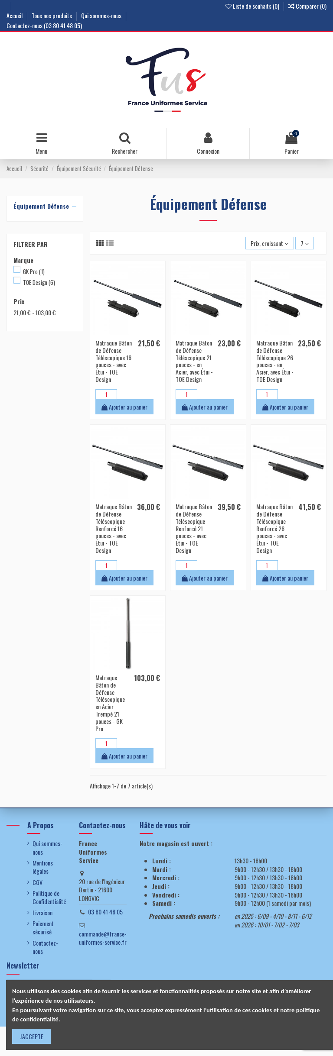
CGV (37, 882)
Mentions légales (43, 867)
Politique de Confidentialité (49, 897)
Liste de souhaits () (253, 5)
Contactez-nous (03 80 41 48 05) (44, 25)
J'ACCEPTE (31, 1036)
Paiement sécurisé (43, 927)
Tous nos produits (52, 15)
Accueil (15, 15)
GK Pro (34, 271)
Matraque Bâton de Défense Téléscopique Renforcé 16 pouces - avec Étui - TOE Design (113, 528)
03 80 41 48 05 (105, 911)
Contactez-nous (45, 947)
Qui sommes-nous (102, 15)
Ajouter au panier (124, 406)
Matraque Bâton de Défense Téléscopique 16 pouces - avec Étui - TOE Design (113, 361)
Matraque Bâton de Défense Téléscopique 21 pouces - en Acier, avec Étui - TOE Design (194, 361)
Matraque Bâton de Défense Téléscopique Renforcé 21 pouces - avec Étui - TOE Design (194, 528)
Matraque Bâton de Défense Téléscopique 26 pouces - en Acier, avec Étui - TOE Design (275, 361)
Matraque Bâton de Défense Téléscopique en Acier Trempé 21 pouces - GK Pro (110, 703)
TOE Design (39, 282)
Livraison (42, 912)
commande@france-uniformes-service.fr (103, 938)
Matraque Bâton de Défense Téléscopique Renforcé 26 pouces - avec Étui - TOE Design (274, 528)
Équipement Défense (41, 205)
